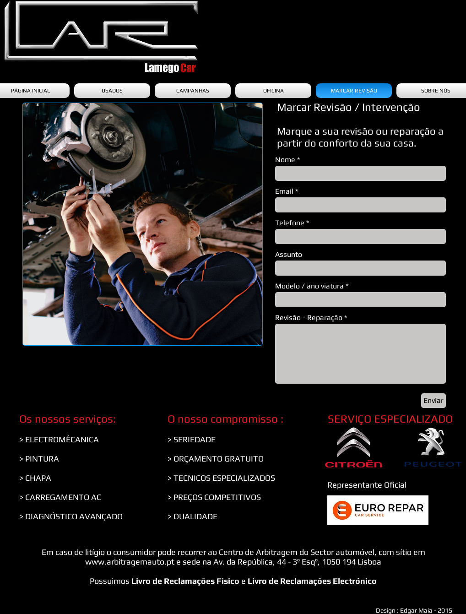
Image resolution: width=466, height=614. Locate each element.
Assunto (288, 254)
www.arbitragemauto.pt (129, 561)
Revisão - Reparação (308, 317)
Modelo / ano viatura (309, 286)
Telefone (289, 223)
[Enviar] (433, 400)
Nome (285, 159)
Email (284, 191)
